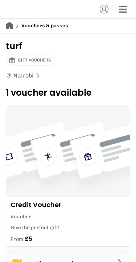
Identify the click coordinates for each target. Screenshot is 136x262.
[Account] (104, 9)
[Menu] (123, 9)
